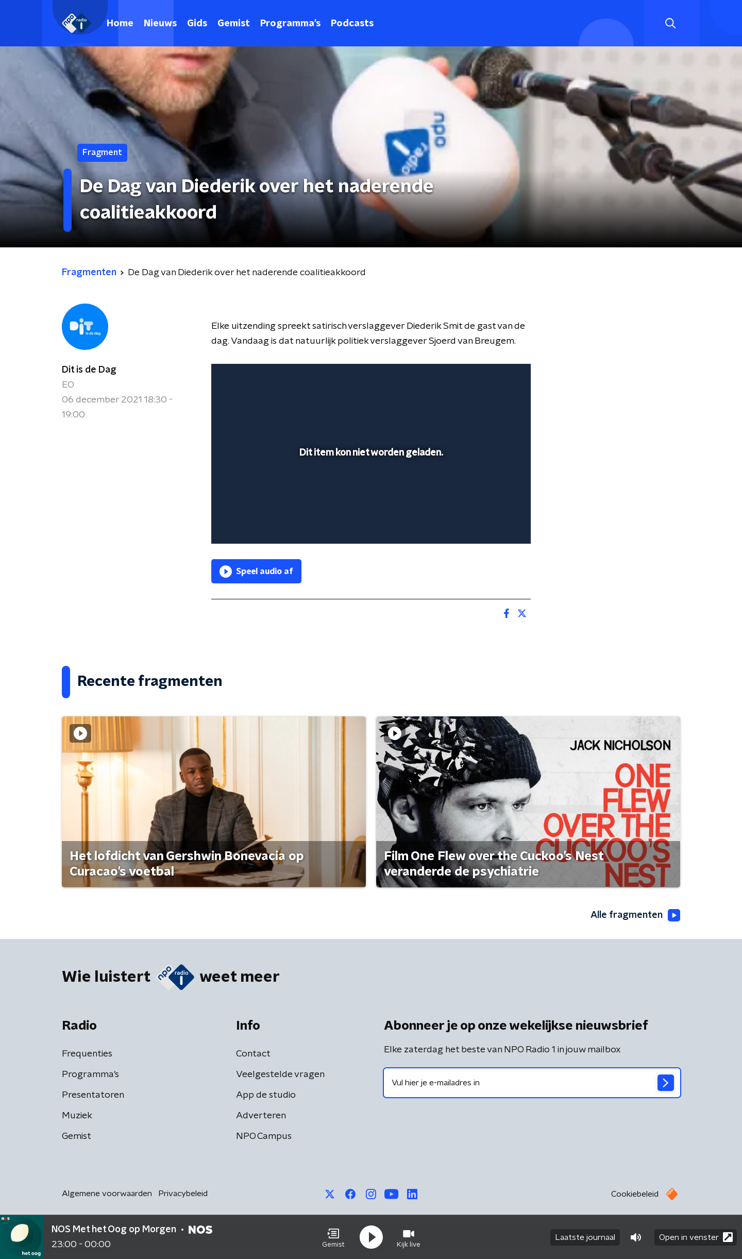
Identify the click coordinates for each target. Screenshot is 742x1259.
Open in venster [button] (696, 1237)
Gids (197, 23)
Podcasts (352, 23)
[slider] (369, 493)
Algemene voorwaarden (107, 1193)
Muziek (77, 1115)
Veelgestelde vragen (280, 1074)
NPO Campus (264, 1136)
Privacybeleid (183, 1193)
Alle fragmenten (635, 915)
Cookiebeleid (635, 1194)
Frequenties (87, 1054)
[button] (333, 1237)
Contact (253, 1054)
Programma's (290, 23)
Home (120, 23)
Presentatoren (93, 1095)
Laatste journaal (585, 1237)
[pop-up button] (484, 521)
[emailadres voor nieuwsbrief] (532, 1082)
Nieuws (160, 23)
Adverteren (261, 1115)
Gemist (233, 23)
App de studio (266, 1095)
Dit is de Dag (89, 370)
